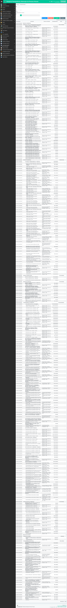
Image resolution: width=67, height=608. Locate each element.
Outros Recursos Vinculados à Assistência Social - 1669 (49, 398)
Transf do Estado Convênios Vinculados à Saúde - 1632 (48, 175)
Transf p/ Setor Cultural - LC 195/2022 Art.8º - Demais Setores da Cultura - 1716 (48, 251)
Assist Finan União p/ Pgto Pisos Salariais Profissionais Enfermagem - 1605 (48, 201)
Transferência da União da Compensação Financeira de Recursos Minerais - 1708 (48, 341)
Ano (18, 8)
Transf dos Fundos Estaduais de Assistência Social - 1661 (48, 228)
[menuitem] (8, 4)
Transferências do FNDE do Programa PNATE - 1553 (48, 192)
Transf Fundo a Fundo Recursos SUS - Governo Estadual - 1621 (48, 170)
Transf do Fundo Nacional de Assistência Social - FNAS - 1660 (48, 211)
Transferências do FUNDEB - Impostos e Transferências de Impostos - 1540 (48, 166)
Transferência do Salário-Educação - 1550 (48, 231)
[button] (63, 1)
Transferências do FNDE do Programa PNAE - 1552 (48, 190)
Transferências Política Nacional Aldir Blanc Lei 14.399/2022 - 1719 (48, 239)
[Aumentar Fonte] (52, 1)
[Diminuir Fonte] (54, 1)
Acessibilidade (57, 1)
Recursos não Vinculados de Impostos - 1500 (48, 28)
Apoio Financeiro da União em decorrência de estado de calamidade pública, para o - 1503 (49, 244)
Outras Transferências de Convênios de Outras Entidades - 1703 (49, 248)
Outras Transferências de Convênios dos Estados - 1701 (49, 256)
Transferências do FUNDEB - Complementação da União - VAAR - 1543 (48, 497)
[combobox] (20, 10)
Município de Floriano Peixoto (21, 12)
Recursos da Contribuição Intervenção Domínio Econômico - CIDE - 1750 (48, 207)
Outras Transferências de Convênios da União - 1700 (48, 188)
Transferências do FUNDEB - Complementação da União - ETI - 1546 (48, 500)
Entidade (18, 11)
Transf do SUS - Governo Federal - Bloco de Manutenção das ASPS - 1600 (49, 180)
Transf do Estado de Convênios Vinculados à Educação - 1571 (49, 237)
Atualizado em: (58, 19)
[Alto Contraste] (51, 1)
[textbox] (19, 15)
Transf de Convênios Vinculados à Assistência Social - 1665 (49, 214)
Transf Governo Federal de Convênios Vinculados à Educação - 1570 (48, 233)
